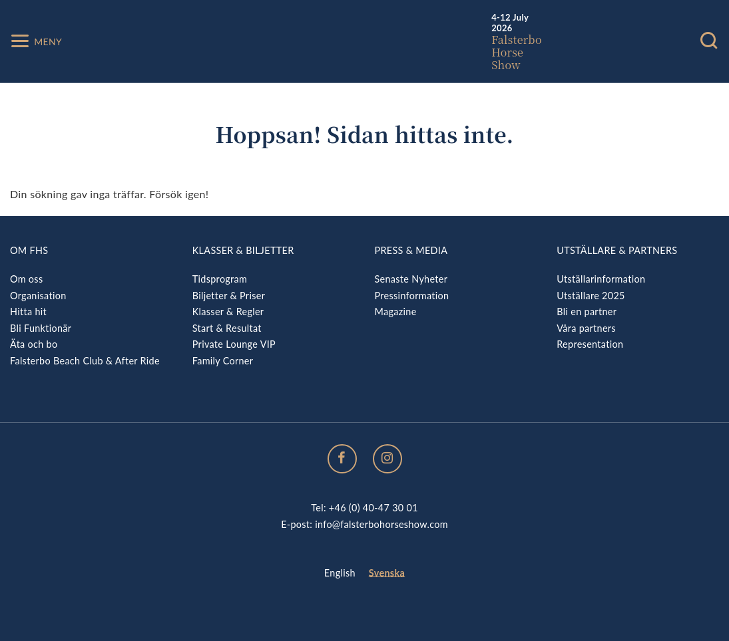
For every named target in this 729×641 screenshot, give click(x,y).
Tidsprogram (219, 279)
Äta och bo (33, 344)
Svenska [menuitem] (387, 572)
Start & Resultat (227, 328)
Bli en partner (586, 311)
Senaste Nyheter (411, 279)
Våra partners (586, 328)
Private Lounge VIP (234, 344)
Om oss (26, 279)
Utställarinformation (601, 279)
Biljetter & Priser (228, 295)
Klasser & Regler (228, 311)
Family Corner (223, 360)
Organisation (38, 295)
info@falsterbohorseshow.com (381, 524)
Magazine (396, 311)
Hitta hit (28, 311)
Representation (590, 344)
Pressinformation (412, 295)
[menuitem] (340, 573)
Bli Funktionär (40, 328)
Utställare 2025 (590, 295)
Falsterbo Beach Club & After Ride (85, 360)
